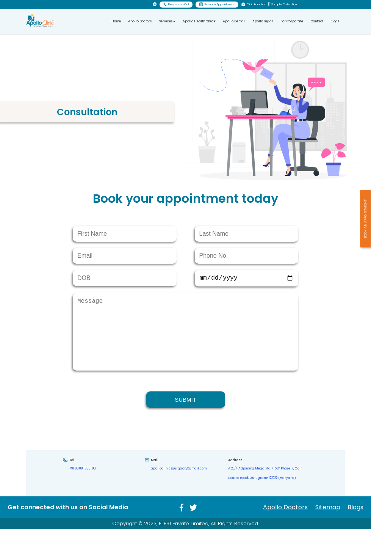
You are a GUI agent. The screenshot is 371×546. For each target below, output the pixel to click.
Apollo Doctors (140, 21)
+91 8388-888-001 (82, 485)
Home (116, 21)
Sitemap (327, 523)
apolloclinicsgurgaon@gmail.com (179, 485)
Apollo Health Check (199, 21)
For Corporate (291, 21)
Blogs (334, 21)
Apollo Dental (234, 21)
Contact (317, 21)
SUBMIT (185, 416)
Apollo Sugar (262, 21)
